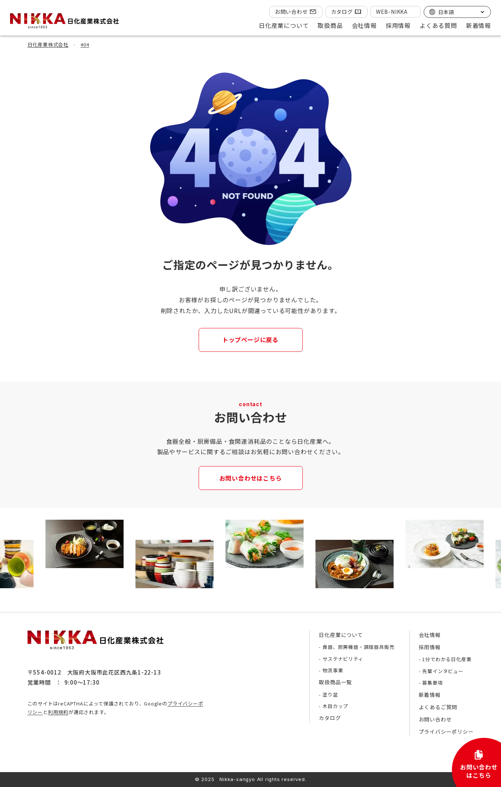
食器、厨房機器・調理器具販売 (358, 646)
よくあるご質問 (438, 707)
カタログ (342, 11)
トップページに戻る (250, 339)
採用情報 (430, 647)
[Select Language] (461, 12)
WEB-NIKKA (392, 11)
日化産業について (341, 634)
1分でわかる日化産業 (446, 659)
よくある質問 (438, 25)
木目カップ (335, 706)
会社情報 (430, 634)
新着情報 (478, 25)
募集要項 (432, 682)
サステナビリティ (342, 658)
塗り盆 (330, 694)
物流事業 (332, 670)
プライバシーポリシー (446, 731)
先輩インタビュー (442, 671)
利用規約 (58, 712)
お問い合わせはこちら (250, 478)
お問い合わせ (291, 11)
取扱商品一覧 (335, 682)
